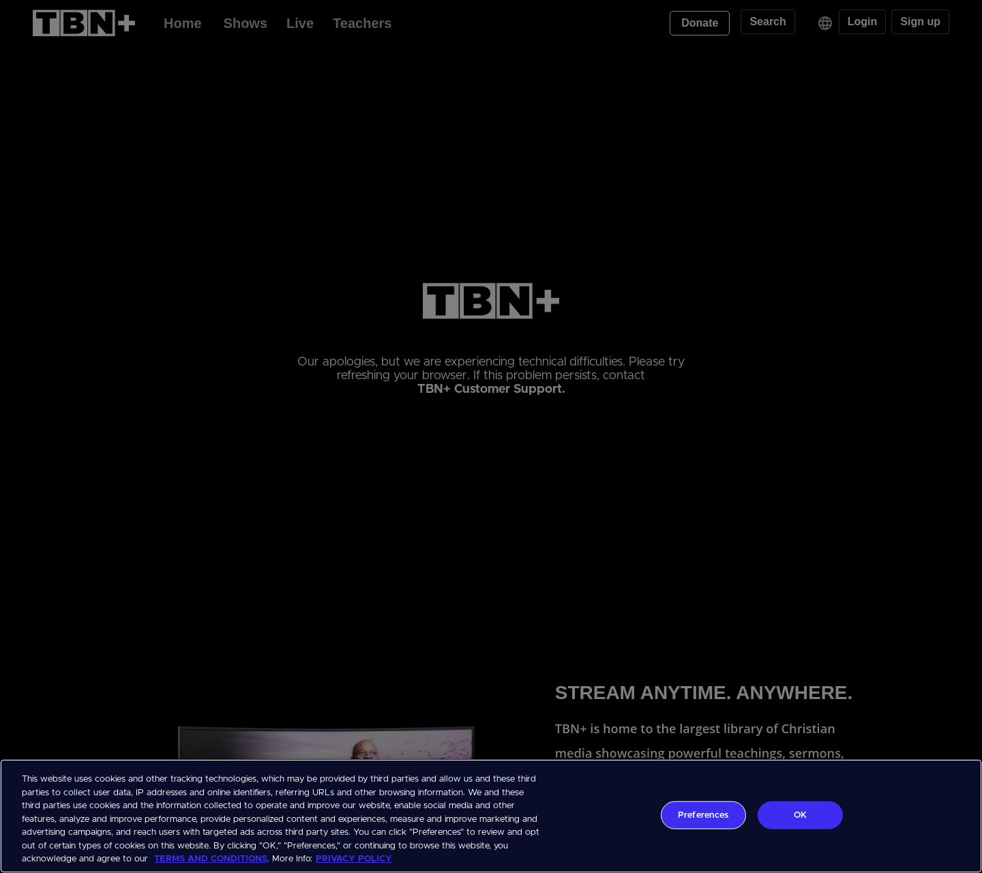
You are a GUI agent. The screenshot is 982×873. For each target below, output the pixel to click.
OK (800, 814)
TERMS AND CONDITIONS (210, 859)
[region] (491, 816)
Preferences (703, 814)
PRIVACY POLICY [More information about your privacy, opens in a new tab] (354, 859)
